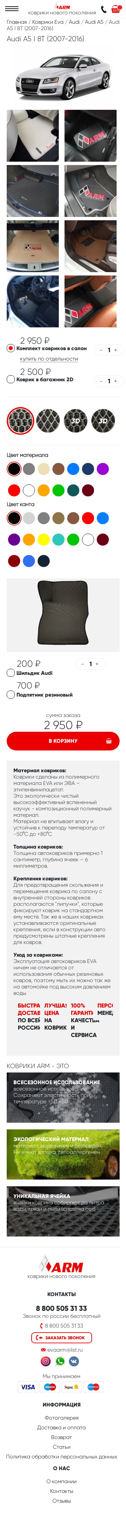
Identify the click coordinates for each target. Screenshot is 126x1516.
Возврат (61, 1437)
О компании (61, 1481)
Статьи (62, 1447)
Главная (17, 22)
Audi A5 (94, 22)
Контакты (61, 1491)
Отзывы (61, 1501)
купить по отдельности (49, 358)
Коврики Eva (48, 22)
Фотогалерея (62, 1418)
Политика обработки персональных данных (61, 1456)
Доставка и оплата (61, 1427)
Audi (74, 22)
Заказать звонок (65, 1337)
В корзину (63, 741)
